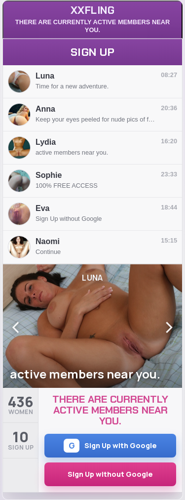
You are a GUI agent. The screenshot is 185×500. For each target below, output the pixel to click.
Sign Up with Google (110, 446)
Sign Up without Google (110, 474)
